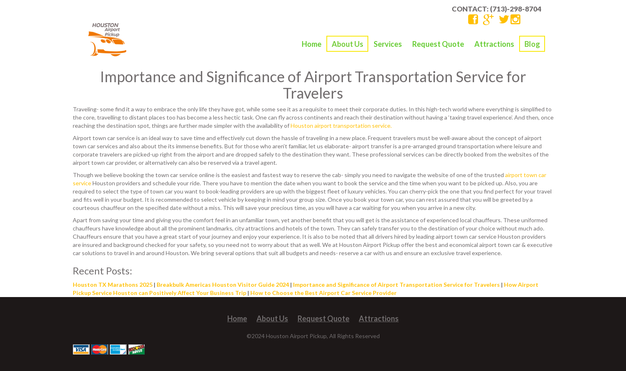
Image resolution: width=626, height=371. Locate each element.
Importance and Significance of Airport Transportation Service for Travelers (396, 284)
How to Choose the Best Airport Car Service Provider (323, 292)
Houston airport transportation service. (341, 125)
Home (311, 43)
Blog (532, 43)
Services (388, 43)
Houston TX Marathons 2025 (112, 284)
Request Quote (438, 43)
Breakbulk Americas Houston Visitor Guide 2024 (223, 284)
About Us (347, 43)
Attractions (494, 43)
